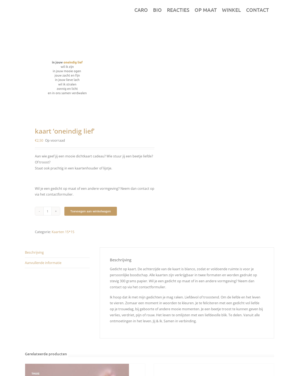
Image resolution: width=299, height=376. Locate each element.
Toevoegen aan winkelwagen (90, 211)
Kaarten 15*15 (63, 232)
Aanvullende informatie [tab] (43, 262)
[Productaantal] (47, 211)
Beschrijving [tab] (34, 252)
